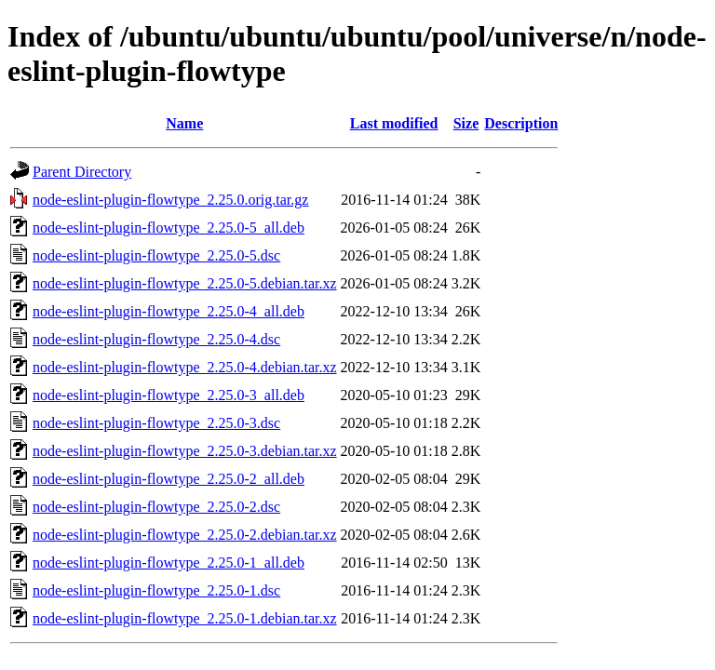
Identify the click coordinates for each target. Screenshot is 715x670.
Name (184, 123)
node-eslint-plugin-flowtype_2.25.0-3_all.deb (168, 395)
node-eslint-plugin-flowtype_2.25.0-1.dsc (156, 590)
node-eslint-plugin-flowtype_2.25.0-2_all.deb (168, 479)
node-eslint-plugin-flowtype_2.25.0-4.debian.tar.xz (185, 367)
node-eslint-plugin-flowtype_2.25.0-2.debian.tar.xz (185, 535)
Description (521, 123)
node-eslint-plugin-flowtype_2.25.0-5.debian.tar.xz (185, 283)
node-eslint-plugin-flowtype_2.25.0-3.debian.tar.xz (185, 451)
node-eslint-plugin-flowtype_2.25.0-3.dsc (156, 423)
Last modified (394, 123)
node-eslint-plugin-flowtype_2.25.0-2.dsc (156, 507)
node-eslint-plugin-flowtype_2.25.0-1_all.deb (168, 562)
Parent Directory (82, 172)
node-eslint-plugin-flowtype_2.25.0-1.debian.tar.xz (185, 618)
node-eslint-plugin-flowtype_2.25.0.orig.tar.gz (170, 200)
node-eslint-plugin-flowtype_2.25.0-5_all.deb (168, 227)
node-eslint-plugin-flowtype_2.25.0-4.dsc (156, 339)
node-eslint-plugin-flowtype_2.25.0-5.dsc (156, 255)
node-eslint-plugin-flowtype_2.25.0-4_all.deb (168, 311)
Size (466, 123)
